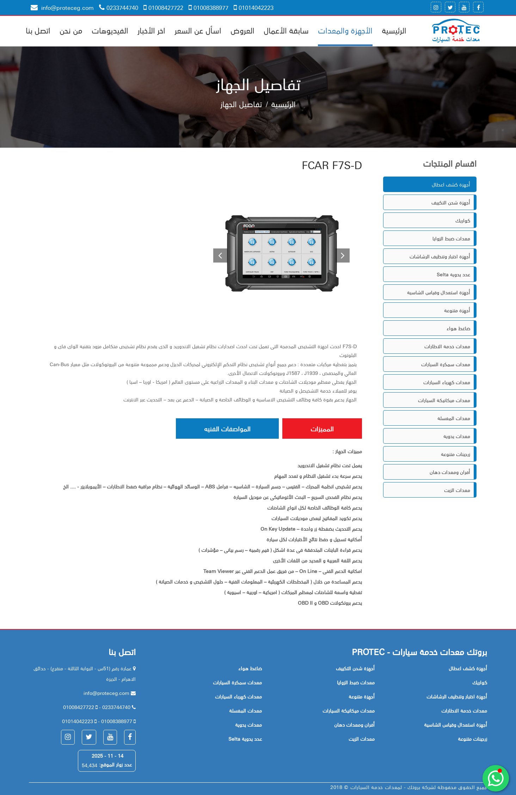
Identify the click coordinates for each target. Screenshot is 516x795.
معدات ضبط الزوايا (451, 238)
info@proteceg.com (62, 7)
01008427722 (163, 7)
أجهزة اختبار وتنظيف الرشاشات (440, 256)
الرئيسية (394, 30)
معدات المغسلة (453, 418)
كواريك (462, 220)
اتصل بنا (38, 30)
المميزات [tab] (322, 429)
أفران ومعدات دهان (450, 471)
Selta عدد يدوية (453, 274)
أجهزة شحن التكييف (450, 202)
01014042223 (254, 7)
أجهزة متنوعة (457, 310)
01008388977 (208, 7)
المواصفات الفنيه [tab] (227, 429)
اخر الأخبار (151, 30)
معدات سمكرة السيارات (445, 364)
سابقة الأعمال (286, 30)
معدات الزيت (457, 489)
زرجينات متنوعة (455, 453)
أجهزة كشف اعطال (451, 184)
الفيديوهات (110, 30)
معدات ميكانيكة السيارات (444, 400)
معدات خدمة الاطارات (447, 346)
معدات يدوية (456, 435)
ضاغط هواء (458, 328)
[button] (217, 256)
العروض (242, 30)
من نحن (71, 30)
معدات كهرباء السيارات (446, 382)
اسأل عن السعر (197, 30)
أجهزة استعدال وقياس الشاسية (438, 292)
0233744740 (118, 7)
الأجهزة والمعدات (345, 30)
